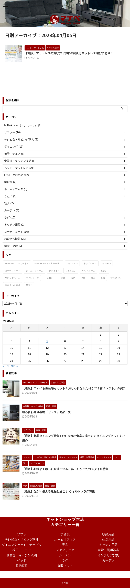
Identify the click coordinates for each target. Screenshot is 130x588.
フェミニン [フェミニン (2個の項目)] (70, 270)
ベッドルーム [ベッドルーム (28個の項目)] (88, 270)
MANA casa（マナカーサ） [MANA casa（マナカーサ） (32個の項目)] (48, 263)
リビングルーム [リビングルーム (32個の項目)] (12, 278)
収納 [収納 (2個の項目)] (73, 278)
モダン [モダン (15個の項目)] (104, 270)
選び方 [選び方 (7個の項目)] (29, 285)
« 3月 (6, 366)
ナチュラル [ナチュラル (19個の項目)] (54, 270)
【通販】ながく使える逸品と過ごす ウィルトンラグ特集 (60, 494)
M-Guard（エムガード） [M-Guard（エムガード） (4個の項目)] (17, 263)
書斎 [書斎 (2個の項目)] (93, 278)
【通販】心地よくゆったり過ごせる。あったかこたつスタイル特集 (67, 472)
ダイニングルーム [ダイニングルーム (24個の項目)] (34, 270)
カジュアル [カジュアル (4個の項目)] (72, 263)
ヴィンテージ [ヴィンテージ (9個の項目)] (32, 278)
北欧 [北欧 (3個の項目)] (63, 278)
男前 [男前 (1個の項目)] (103, 278)
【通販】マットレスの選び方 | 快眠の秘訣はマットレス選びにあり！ (71, 53)
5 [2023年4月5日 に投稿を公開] (47, 341)
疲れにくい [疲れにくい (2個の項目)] (116, 278)
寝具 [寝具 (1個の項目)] (83, 278)
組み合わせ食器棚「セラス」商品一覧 (48, 415)
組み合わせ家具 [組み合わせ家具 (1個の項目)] (12, 285)
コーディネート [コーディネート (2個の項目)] (12, 270)
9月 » (14, 366)
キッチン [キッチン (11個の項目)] (106, 263)
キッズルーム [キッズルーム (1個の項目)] (90, 263)
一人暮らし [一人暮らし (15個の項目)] (50, 278)
